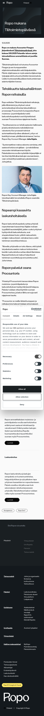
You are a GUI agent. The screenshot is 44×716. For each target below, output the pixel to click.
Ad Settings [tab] (28, 316)
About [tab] (38, 316)
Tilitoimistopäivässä (23, 50)
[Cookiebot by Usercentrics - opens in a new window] (31, 309)
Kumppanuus (8, 510)
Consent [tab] (6, 316)
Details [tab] (16, 316)
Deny (22, 405)
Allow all (22, 389)
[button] (4, 3)
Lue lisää (12, 443)
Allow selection (22, 397)
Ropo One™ (21, 510)
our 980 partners (17, 328)
